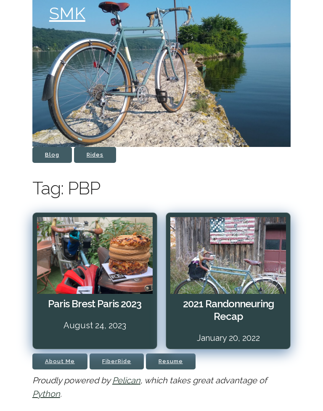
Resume (171, 361)
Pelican (126, 380)
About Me (60, 361)
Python (46, 394)
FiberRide (116, 361)
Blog (52, 155)
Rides (95, 155)
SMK (67, 13)
